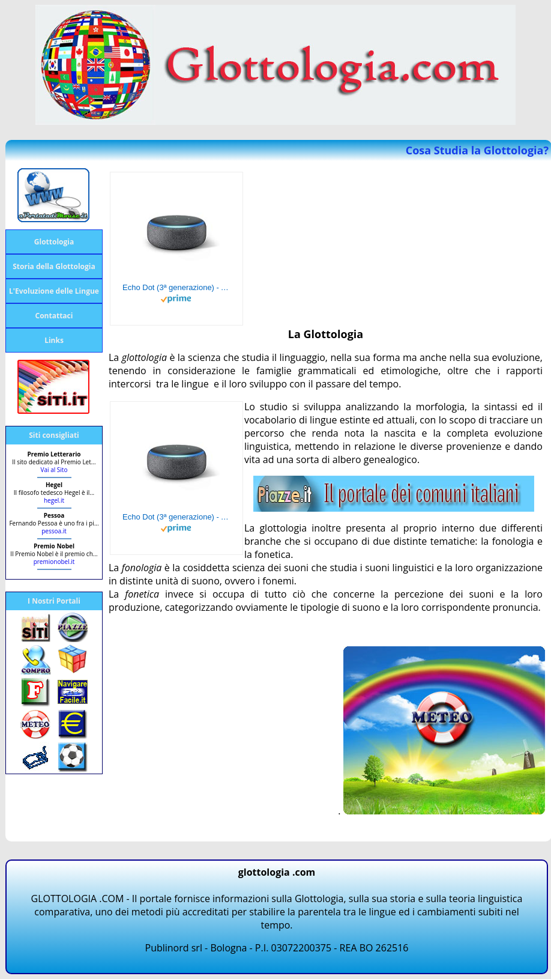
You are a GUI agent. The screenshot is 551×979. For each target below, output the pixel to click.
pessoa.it (54, 531)
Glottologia (54, 242)
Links (54, 340)
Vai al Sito (54, 469)
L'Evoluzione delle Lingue (54, 291)
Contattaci (54, 316)
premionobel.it (54, 561)
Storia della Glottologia (54, 266)
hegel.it (54, 500)
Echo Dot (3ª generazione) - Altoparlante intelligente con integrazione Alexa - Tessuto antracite (176, 287)
